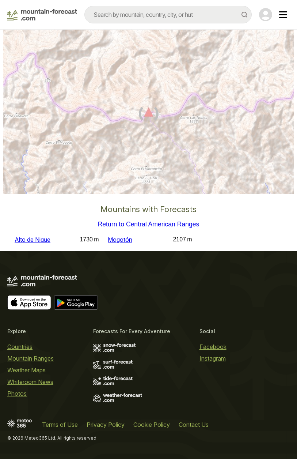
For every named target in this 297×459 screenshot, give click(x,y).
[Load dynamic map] (148, 115)
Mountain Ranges (30, 358)
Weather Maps (26, 370)
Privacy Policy (106, 424)
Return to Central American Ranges (148, 224)
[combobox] (168, 14)
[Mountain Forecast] (42, 14)
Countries (20, 346)
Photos (17, 393)
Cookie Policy (151, 424)
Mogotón (120, 239)
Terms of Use (60, 424)
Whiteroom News (30, 381)
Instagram (212, 358)
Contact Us (194, 424)
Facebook (212, 346)
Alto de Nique (32, 239)
